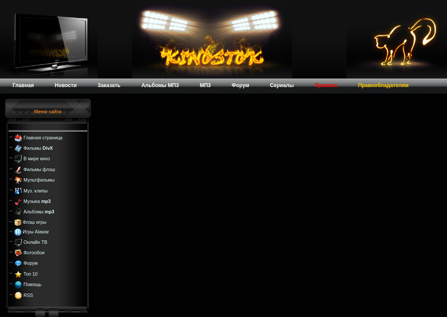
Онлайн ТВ (35, 241)
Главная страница (43, 137)
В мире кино (37, 158)
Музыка (37, 201)
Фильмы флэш (39, 169)
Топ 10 (30, 274)
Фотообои (34, 252)
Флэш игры (34, 222)
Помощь (32, 284)
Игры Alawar (36, 231)
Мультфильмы (39, 179)
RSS (28, 294)
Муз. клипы (36, 190)
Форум (30, 263)
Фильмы (38, 148)
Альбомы (39, 211)
